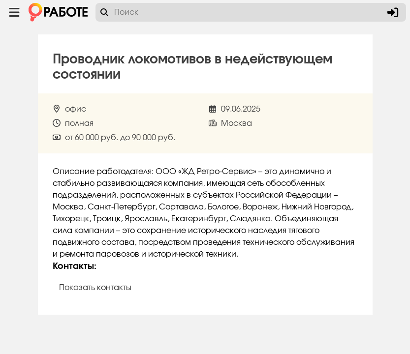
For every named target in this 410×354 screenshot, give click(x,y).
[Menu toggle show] (14, 12)
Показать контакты (95, 288)
